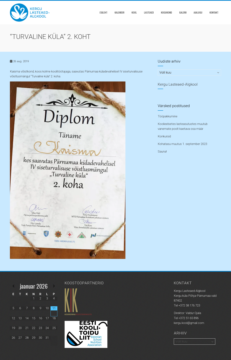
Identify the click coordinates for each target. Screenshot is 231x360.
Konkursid (164, 136)
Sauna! (162, 151)
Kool (134, 12)
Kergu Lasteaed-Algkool (178, 84)
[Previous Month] (13, 286)
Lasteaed (149, 12)
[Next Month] (54, 286)
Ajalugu (198, 12)
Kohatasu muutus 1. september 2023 (182, 144)
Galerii (182, 12)
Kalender (119, 12)
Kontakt (214, 12)
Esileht (103, 12)
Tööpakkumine (167, 116)
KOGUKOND (166, 12)
